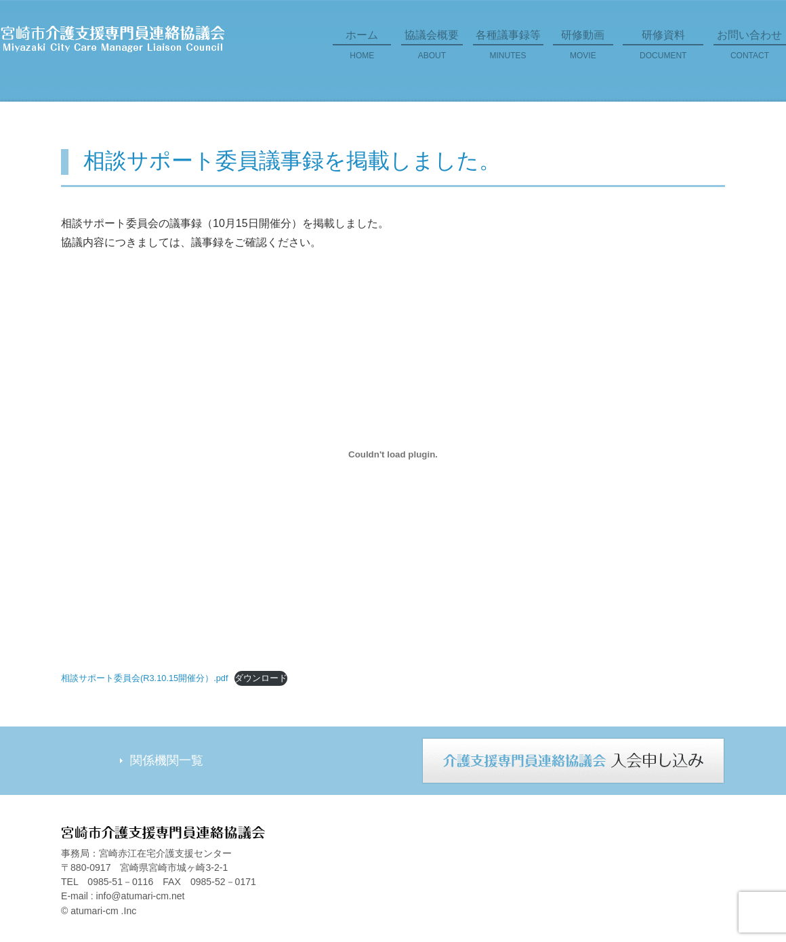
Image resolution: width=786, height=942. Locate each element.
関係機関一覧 (166, 760)
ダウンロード (260, 678)
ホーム (362, 49)
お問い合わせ (749, 49)
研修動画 (583, 49)
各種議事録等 (508, 49)
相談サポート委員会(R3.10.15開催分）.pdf (144, 678)
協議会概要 (432, 49)
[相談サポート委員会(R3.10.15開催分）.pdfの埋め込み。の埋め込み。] (393, 454)
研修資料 (663, 49)
